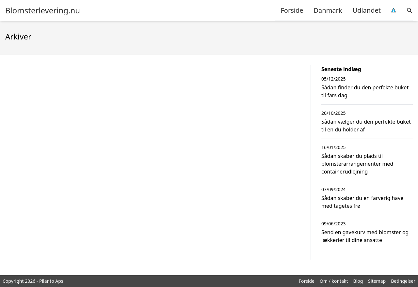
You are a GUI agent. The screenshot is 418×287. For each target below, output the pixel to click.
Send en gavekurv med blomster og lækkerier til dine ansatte (365, 236)
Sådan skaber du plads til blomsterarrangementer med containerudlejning (357, 163)
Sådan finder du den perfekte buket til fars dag (365, 91)
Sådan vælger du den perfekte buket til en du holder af (366, 125)
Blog (358, 281)
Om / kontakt (334, 281)
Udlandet (367, 10)
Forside (292, 10)
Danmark (328, 10)
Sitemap (377, 281)
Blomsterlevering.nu (42, 10)
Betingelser (403, 281)
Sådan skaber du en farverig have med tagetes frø (362, 201)
